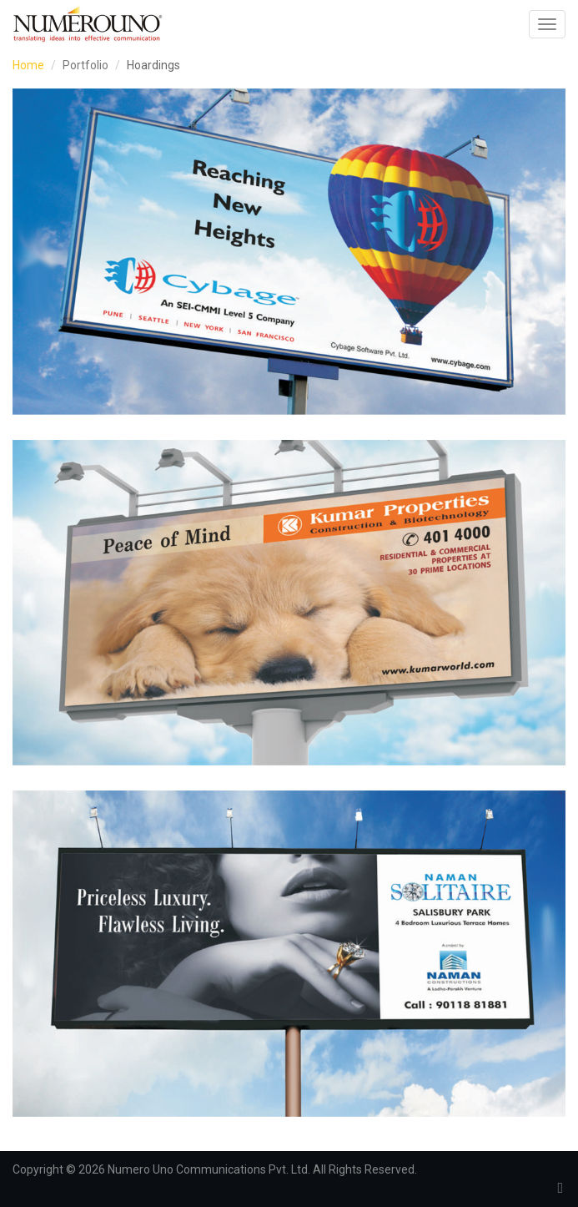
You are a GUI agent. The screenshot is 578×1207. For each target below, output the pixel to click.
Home (28, 65)
